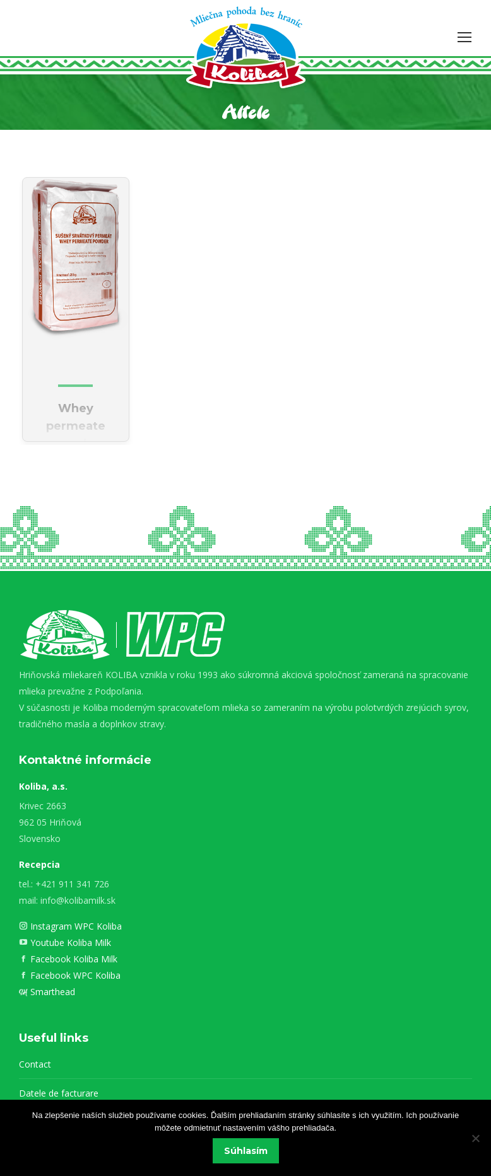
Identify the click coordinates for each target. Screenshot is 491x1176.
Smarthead (51, 992)
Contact (35, 1064)
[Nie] (475, 1138)
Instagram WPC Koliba (75, 926)
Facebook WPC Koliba (74, 975)
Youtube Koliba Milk (69, 942)
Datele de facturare (58, 1093)
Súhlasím (246, 1150)
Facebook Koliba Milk (72, 959)
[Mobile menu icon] (464, 37)
